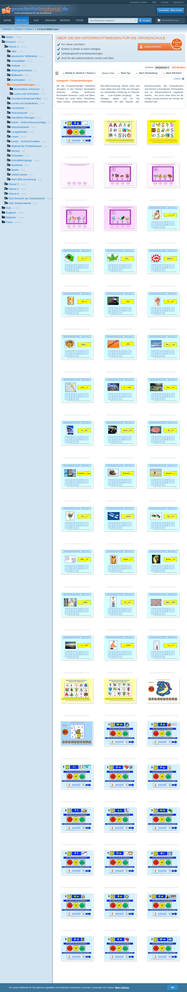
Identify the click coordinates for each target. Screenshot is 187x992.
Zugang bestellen (163, 46)
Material (65, 20)
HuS (36, 20)
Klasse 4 (15, 194)
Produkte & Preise (138, 2)
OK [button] (172, 987)
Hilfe (154, 2)
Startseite (6, 29)
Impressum (178, 2)
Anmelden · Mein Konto (170, 10)
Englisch (50, 20)
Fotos (79, 20)
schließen (179, 79)
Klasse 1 (30, 29)
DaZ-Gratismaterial (20, 203)
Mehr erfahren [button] (122, 987)
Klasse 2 (15, 184)
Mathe (7, 20)
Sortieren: (150, 67)
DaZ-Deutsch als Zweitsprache (28, 198)
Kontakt (164, 2)
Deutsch (22, 20)
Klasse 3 (15, 189)
